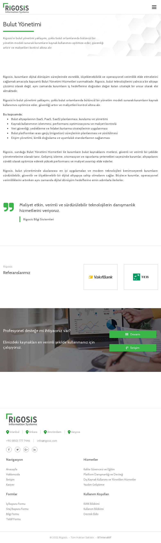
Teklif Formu (13, 519)
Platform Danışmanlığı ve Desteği (103, 474)
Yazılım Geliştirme (94, 484)
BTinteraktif (104, 537)
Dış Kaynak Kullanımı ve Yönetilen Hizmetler (110, 479)
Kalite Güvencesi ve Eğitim (99, 469)
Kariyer (10, 484)
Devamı (132, 334)
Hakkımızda (13, 474)
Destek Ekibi (91, 514)
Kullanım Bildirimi (94, 509)
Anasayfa (11, 469)
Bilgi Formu (12, 514)
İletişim (132, 348)
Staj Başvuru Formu (17, 509)
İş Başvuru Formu (15, 503)
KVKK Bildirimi (92, 503)
